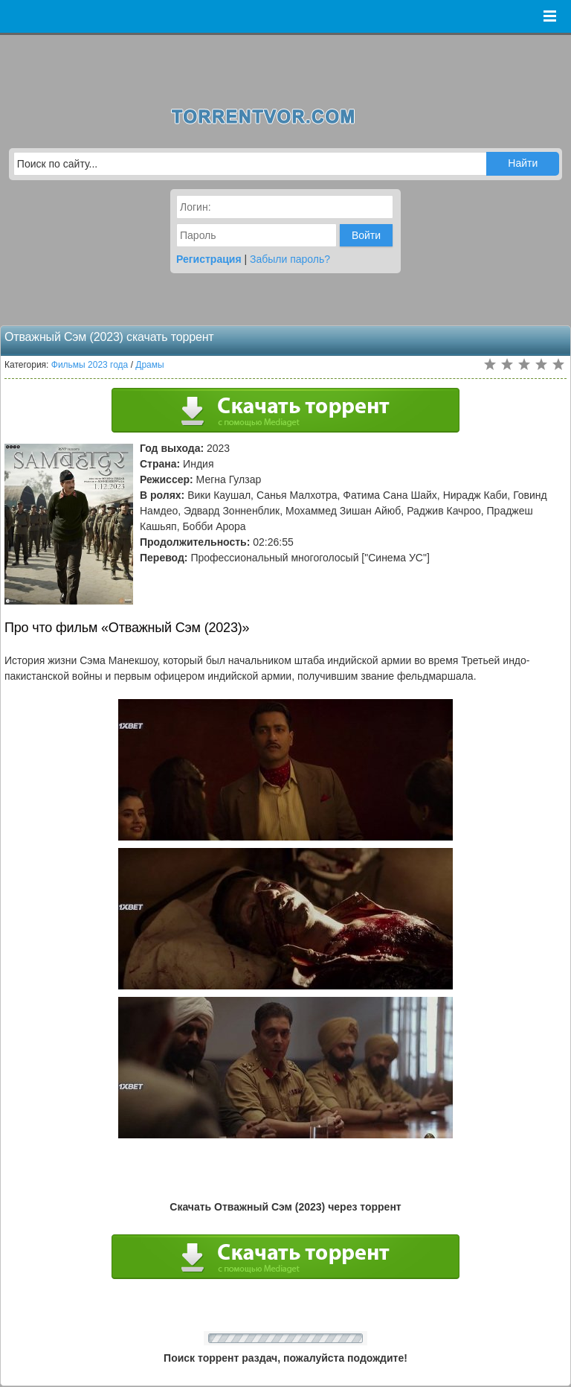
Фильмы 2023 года (90, 365)
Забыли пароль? (290, 259)
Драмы (149, 365)
